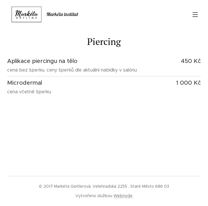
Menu (195, 14)
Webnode (123, 195)
